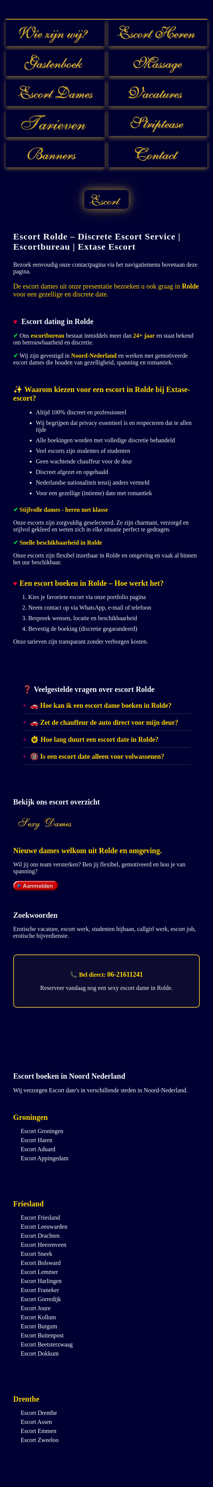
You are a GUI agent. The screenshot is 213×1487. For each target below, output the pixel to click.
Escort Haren (36, 1140)
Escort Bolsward (41, 1263)
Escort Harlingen (41, 1281)
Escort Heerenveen (43, 1244)
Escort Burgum (39, 1326)
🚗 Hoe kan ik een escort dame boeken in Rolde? (101, 705)
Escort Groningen (42, 1131)
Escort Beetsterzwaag (47, 1344)
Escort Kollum (38, 1317)
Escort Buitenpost (42, 1335)
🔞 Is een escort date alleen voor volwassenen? (97, 756)
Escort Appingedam (44, 1158)
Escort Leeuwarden (44, 1226)
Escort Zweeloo (40, 1440)
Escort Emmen (38, 1431)
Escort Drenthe (39, 1413)
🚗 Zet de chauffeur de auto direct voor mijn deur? (104, 722)
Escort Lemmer (39, 1272)
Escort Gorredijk (41, 1299)
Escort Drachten (40, 1235)
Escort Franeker (40, 1290)
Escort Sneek (36, 1254)
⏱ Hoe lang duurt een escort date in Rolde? (94, 739)
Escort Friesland (40, 1217)
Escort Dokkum (40, 1353)
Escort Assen (36, 1422)
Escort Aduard (38, 1149)
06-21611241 (125, 974)
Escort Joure (36, 1308)
